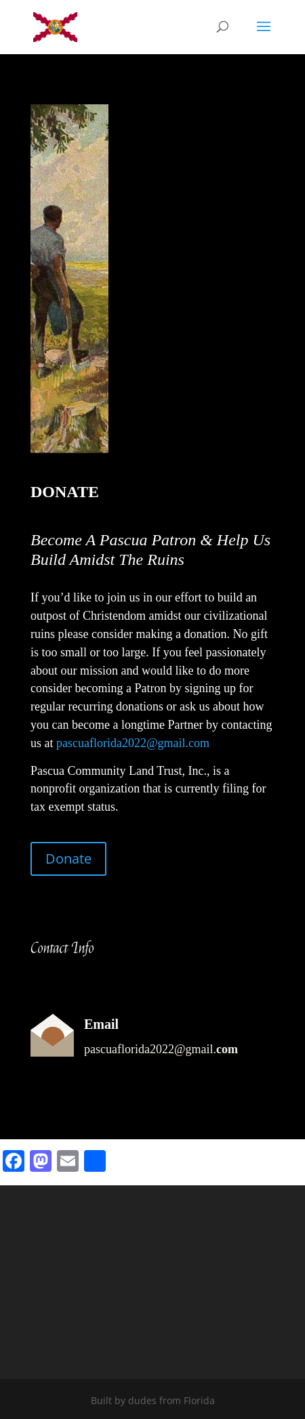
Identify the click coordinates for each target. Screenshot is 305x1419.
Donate (68, 858)
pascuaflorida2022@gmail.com (132, 743)
